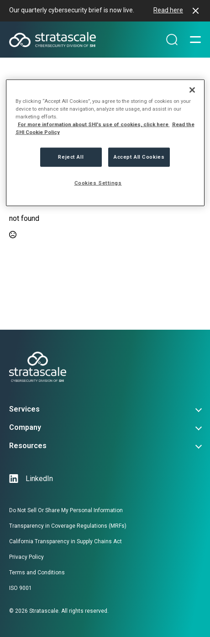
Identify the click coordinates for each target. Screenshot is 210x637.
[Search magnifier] (172, 39)
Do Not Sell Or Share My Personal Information (66, 510)
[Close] (192, 90)
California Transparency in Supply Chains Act (65, 541)
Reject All (71, 157)
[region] (105, 143)
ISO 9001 (20, 588)
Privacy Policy (26, 557)
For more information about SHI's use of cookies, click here (94, 124)
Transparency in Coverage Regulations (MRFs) (67, 526)
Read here (168, 10)
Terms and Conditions (37, 572)
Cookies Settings (98, 183)
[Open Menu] (195, 39)
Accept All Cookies (139, 157)
